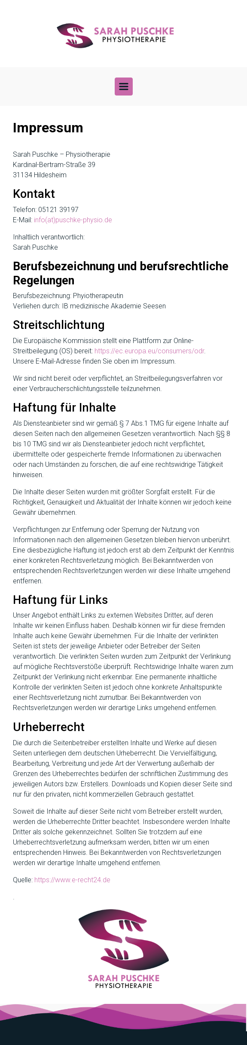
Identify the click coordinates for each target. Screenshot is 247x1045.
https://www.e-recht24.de (72, 880)
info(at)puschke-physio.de (73, 220)
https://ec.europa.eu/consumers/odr (149, 351)
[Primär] (124, 87)
